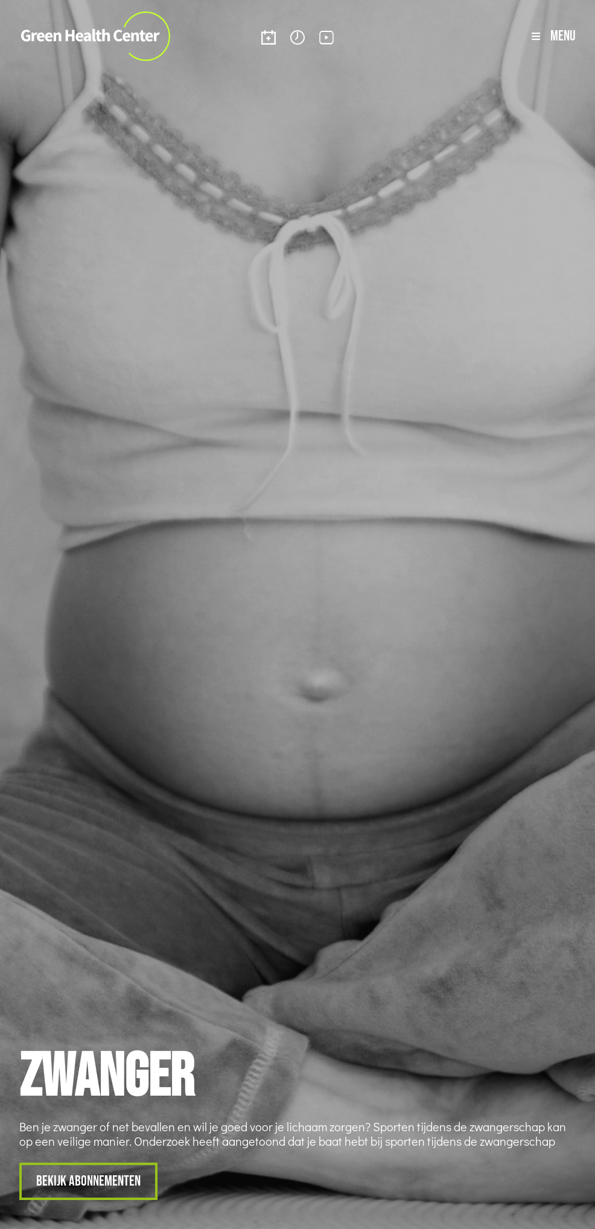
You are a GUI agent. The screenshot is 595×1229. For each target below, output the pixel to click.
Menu (563, 35)
